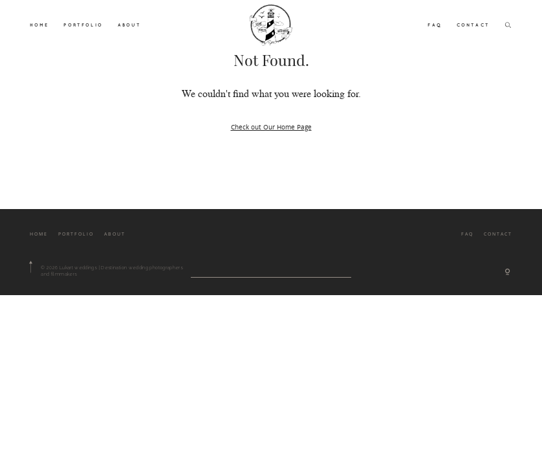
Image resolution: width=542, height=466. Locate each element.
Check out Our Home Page (271, 126)
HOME (39, 24)
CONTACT (473, 24)
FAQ (434, 24)
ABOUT (130, 24)
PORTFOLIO (82, 24)
